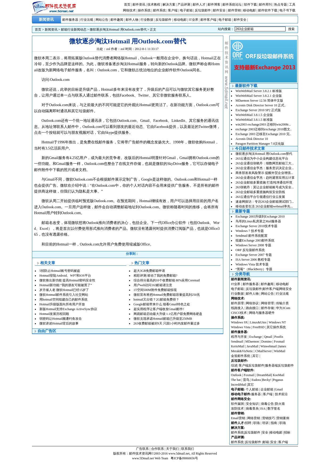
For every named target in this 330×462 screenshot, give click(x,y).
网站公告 (102, 20)
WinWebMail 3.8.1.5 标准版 (254, 120)
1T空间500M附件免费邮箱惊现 (155, 290)
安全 (265, 432)
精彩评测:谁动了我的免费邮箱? (156, 275)
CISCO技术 (239, 313)
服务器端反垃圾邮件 (279, 365)
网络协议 (252, 303)
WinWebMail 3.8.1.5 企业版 (254, 115)
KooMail (278, 375)
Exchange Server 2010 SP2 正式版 (258, 110)
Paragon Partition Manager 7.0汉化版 (260, 143)
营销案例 (283, 418)
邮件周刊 (265, 4)
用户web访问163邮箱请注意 (153, 285)
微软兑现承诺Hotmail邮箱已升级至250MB (163, 319)
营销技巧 (268, 418)
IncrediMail (238, 384)
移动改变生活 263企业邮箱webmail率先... (264, 206)
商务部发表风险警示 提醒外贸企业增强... (264, 173)
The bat (236, 380)
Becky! (267, 380)
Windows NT (277, 322)
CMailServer (263, 351)
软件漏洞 (237, 404)
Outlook (236, 375)
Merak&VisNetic (242, 351)
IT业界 (193, 20)
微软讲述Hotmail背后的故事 (59, 323)
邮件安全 (219, 10)
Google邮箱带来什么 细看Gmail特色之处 (162, 304)
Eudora (256, 380)
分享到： (132, 254)
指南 (274, 423)
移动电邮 (249, 10)
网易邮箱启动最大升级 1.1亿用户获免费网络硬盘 (168, 314)
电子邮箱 (186, 10)
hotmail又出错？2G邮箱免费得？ (156, 299)
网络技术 (129, 10)
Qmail (268, 337)
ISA (263, 408)
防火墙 (280, 404)
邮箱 (266, 442)
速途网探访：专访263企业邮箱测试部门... (265, 201)
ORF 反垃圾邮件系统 (250, 250)
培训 (265, 423)
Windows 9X (239, 322)
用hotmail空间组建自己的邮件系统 (63, 299)
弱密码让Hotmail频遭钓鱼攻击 (60, 319)
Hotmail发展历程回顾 (54, 314)
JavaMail (252, 346)
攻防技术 (237, 408)
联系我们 (187, 449)
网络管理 (267, 303)
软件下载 (250, 4)
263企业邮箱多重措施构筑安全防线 (260, 192)
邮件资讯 (139, 4)
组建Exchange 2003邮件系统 (255, 240)
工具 (292, 4)
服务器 (256, 394)
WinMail (279, 351)
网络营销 (253, 418)
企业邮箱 (267, 389)
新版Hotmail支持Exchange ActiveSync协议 (68, 309)
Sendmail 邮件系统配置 (251, 236)
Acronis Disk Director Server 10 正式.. (261, 105)
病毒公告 (267, 404)
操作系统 (144, 10)
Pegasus (278, 380)
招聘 (248, 423)
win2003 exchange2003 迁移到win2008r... (263, 124)
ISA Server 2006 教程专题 (253, 259)
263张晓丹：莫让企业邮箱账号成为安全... (265, 187)
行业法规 (86, 20)
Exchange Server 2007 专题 (254, 255)
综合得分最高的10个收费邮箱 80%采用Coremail (167, 280)
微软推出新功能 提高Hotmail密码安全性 (67, 280)
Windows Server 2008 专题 (253, 245)
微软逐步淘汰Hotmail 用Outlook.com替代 (118, 29)
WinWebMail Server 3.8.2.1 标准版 (259, 91)
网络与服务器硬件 (262, 313)
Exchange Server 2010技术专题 (256, 226)
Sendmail (237, 341)
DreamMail (264, 375)
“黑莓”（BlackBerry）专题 (254, 269)
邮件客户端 (208, 20)
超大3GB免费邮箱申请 (149, 271)
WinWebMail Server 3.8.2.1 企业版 (259, 96)
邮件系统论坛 (232, 4)
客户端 (173, 10)
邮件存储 (267, 308)
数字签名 (273, 408)
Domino (266, 341)
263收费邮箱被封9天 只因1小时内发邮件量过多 (167, 323)
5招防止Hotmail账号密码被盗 (59, 271)
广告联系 (142, 449)
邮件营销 (234, 10)
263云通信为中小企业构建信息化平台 (262, 158)
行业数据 (147, 20)
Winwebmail (269, 346)
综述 (234, 365)
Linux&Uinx (258, 322)
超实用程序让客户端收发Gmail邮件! (159, 309)
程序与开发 (239, 337)
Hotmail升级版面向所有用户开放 (62, 304)
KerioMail (237, 346)
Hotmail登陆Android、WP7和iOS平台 (65, 275)
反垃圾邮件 (203, 10)
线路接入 (237, 308)
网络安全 (285, 289)
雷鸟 (246, 380)
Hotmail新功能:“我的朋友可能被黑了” (65, 285)
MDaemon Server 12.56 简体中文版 (259, 100)
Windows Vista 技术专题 (252, 264)
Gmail (279, 389)
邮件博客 (214, 4)
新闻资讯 (51, 29)
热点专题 (280, 4)
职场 (256, 423)
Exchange (255, 337)
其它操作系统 (276, 327)
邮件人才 (199, 4)
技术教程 (153, 4)
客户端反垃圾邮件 (251, 365)
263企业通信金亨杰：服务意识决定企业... (265, 168)
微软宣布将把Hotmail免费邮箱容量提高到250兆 (167, 295)
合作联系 (157, 449)
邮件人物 (132, 20)
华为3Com (283, 308)
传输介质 (282, 303)
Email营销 (238, 418)
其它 (255, 356)
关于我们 (172, 449)
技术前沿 (281, 394)
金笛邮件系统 (240, 356)
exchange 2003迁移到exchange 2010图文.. (264, 129)
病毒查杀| (253, 408)
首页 (127, 4)
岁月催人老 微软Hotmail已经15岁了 (64, 290)
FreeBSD (259, 327)
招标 (287, 432)
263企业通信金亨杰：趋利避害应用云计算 (265, 178)
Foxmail (279, 341)
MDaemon (252, 341)
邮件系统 (159, 10)
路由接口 (252, 308)
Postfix (278, 337)
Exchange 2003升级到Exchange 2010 (260, 216)
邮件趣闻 (116, 20)
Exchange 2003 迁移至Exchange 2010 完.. (263, 134)
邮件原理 (237, 303)
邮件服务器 (70, 20)
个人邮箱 (252, 389)
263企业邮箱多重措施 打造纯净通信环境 (264, 182)
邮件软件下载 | (268, 10)
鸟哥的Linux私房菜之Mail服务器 (258, 221)
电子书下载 (287, 10)
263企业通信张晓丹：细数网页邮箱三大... (265, 163)
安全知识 (252, 404)
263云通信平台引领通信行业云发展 (260, 197)
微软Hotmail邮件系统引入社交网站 (63, 295)
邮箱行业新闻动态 (73, 29)
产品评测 (184, 4)
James (282, 346)
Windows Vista (241, 327)
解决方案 (169, 4)
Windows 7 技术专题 (250, 231)
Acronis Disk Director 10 (252, 139)
